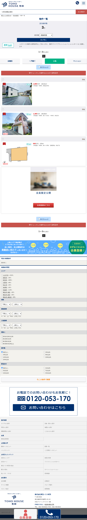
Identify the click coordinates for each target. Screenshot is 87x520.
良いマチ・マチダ (6, 475)
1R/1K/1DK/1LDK (8, 338)
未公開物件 (81, 12)
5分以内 (4, 372)
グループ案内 (48, 486)
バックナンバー (5, 452)
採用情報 (47, 490)
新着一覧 (47, 448)
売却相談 (47, 475)
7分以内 (47, 372)
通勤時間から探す (6, 433)
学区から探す (5, 429)
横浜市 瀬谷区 (7, 299)
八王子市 (5, 277)
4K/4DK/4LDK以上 (8, 345)
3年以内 (4, 356)
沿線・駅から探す (50, 425)
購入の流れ (4, 471)
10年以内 (5, 359)
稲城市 (5, 292)
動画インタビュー (6, 448)
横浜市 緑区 (6, 296)
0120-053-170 (49, 506)
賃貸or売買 (48, 459)
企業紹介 (47, 482)
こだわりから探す (50, 433)
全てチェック (43, 69)
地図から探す (48, 429)
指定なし (4, 354)
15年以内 (47, 359)
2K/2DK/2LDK (7, 341)
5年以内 (47, 356)
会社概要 (3, 482)
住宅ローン (4, 463)
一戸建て (32, 63)
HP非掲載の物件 (7, 12)
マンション (77, 63)
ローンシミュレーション (51, 471)
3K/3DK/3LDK (7, 343)
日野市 (5, 284)
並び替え (43, 42)
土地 (54, 63)
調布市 (5, 279)
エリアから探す (5, 425)
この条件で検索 (43, 381)
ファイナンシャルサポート (52, 463)
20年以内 (5, 361)
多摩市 (5, 289)
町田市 (5, 282)
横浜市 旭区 (6, 294)
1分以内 (47, 370)
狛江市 (5, 287)
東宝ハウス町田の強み (7, 467)
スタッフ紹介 (5, 490)
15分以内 (47, 375)
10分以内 (5, 375)
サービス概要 (5, 486)
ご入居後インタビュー (51, 452)
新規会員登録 (5, 440)
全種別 (10, 63)
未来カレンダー (5, 459)
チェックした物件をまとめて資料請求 (43, 75)
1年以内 (47, 354)
